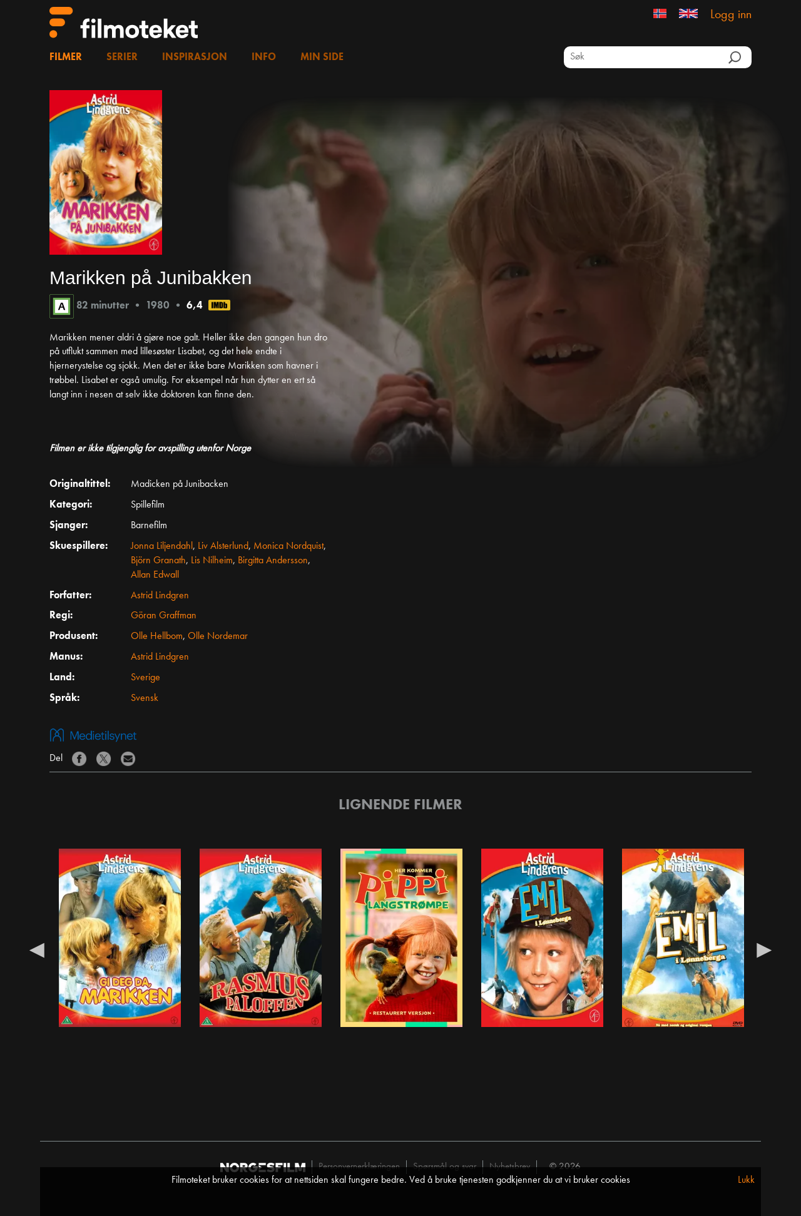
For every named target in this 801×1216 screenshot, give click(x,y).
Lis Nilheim (212, 561)
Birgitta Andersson (273, 561)
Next (764, 949)
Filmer (65, 58)
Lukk (746, 1180)
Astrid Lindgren (160, 596)
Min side (322, 58)
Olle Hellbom (157, 636)
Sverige (145, 678)
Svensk (144, 698)
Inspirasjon (194, 58)
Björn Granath (158, 561)
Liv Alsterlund (223, 546)
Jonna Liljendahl (162, 546)
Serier (122, 58)
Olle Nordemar (218, 636)
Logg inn (731, 15)
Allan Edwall (155, 575)
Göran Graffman (163, 616)
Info (264, 58)
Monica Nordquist (288, 546)
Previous (36, 949)
